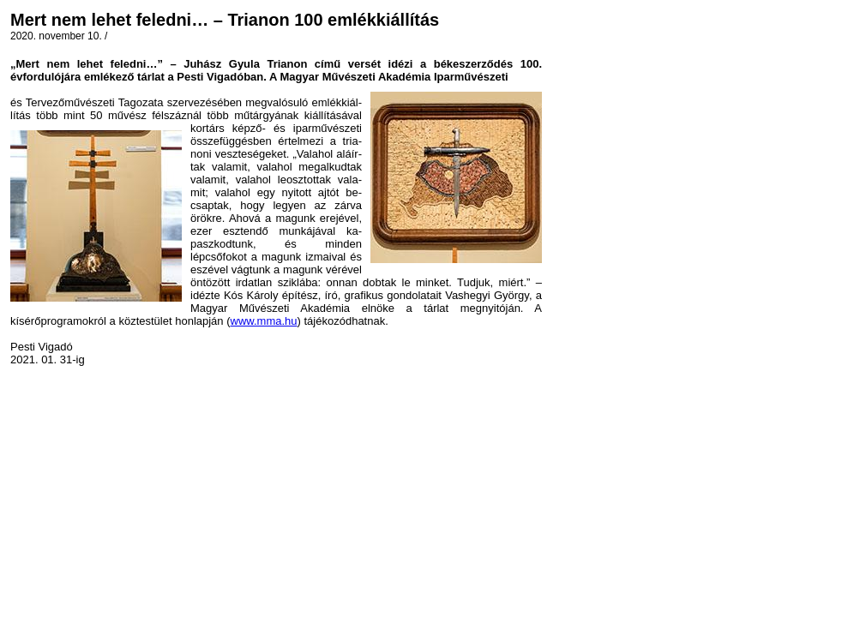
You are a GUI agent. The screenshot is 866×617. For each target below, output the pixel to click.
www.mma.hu (264, 320)
